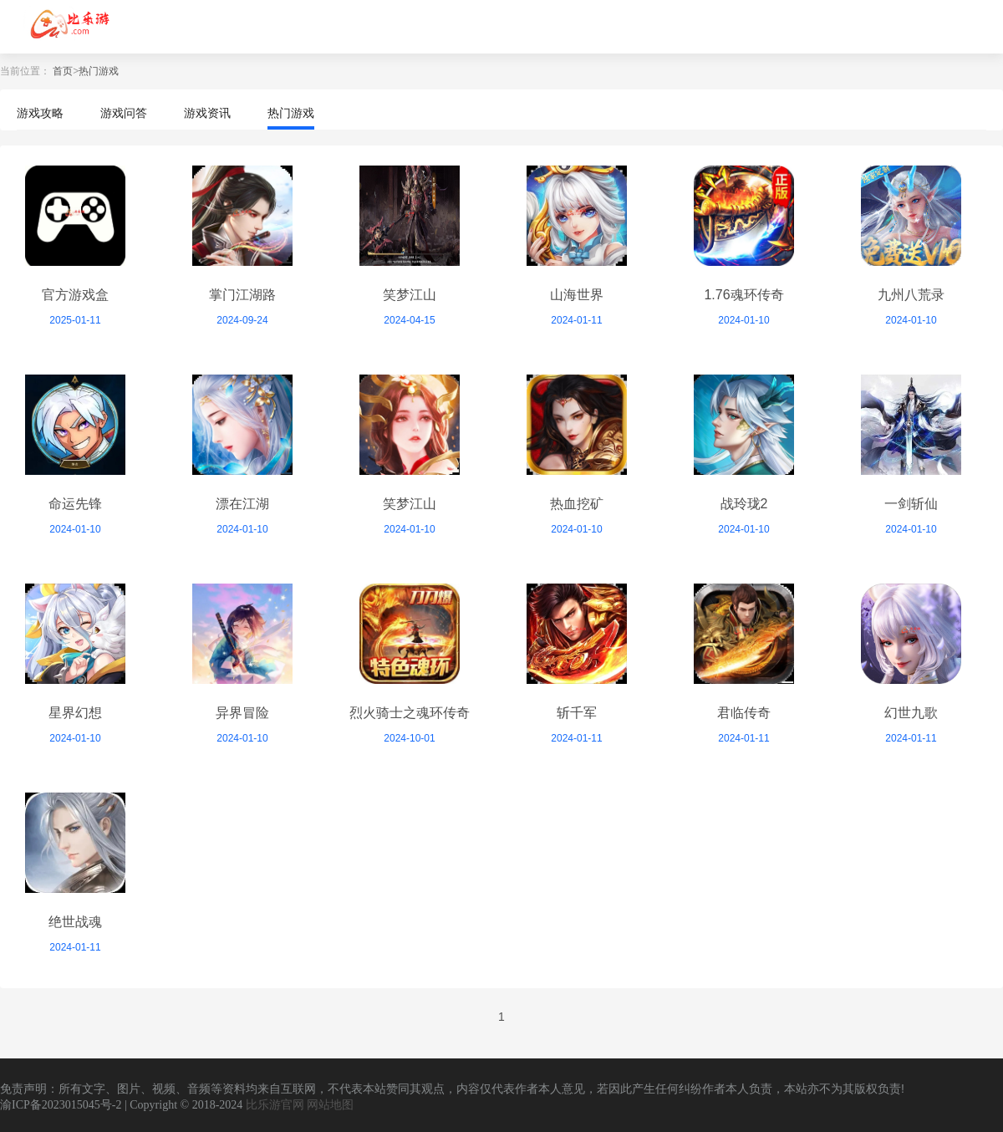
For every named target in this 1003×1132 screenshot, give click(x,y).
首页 (63, 71)
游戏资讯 (207, 113)
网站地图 (330, 1105)
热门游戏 (99, 71)
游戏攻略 (40, 113)
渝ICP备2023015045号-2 (60, 1105)
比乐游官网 (275, 1105)
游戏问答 (123, 113)
